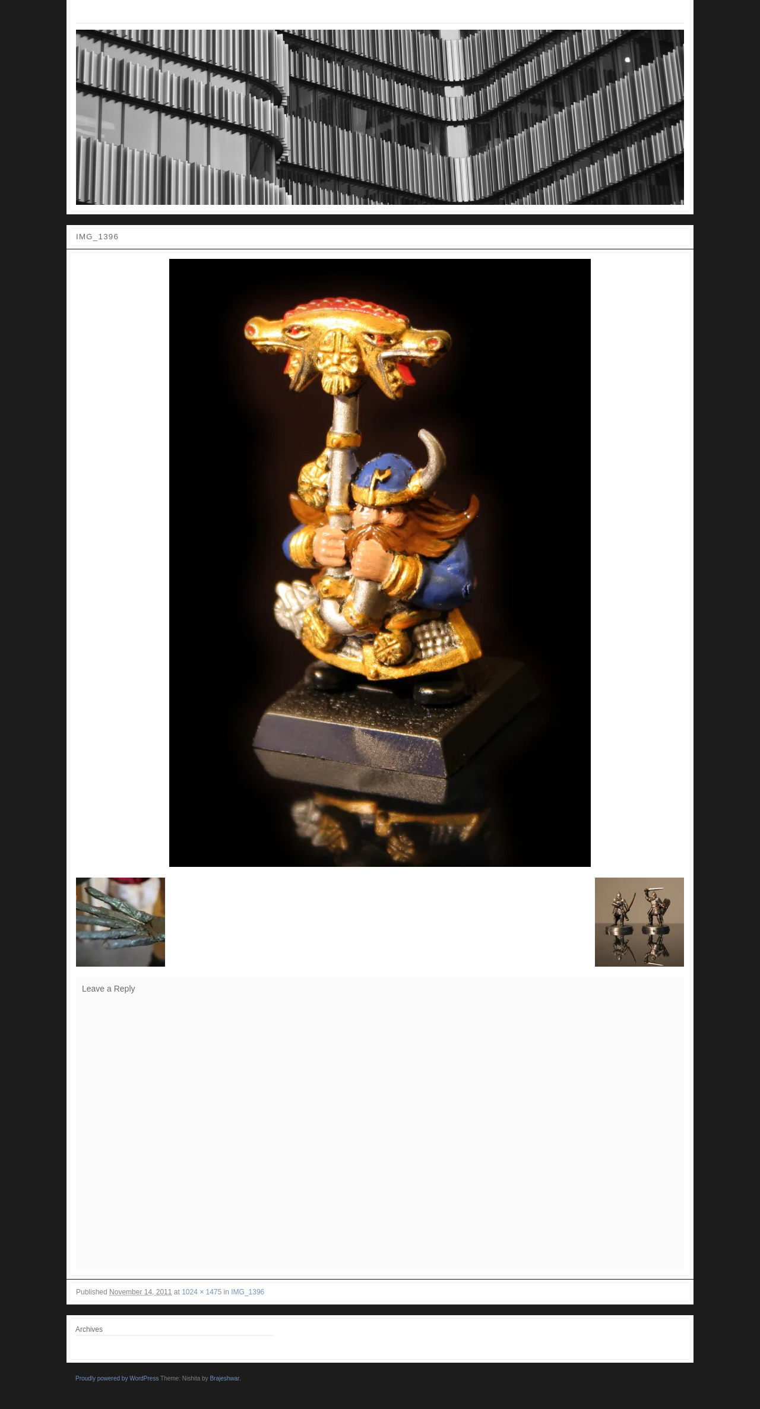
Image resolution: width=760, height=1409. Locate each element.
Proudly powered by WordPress (117, 1378)
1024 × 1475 (201, 1292)
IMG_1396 (247, 1292)
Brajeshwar (224, 1378)
